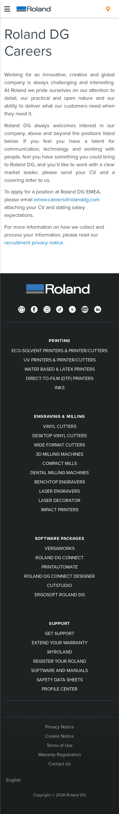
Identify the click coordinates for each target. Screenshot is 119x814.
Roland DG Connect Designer (59, 576)
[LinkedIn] (97, 309)
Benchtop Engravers (59, 482)
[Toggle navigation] (7, 9)
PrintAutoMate (59, 567)
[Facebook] (34, 309)
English (13, 780)
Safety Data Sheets (60, 679)
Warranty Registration (59, 754)
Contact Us (59, 764)
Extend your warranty (60, 642)
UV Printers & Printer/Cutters (60, 360)
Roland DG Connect (59, 557)
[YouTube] (85, 309)
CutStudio (59, 585)
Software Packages (59, 538)
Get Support (59, 633)
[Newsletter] (21, 309)
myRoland (59, 652)
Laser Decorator (59, 500)
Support (59, 623)
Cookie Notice (59, 736)
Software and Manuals (59, 670)
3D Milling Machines (59, 454)
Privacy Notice (59, 726)
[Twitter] (72, 309)
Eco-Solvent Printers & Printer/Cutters (59, 350)
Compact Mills (59, 463)
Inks (60, 387)
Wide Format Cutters (59, 445)
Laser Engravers (59, 491)
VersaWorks (60, 548)
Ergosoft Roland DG (60, 594)
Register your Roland (59, 661)
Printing (59, 340)
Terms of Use (60, 745)
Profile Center (60, 689)
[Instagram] (47, 309)
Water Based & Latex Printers (59, 369)
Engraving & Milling (59, 416)
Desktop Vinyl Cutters (59, 435)
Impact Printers (59, 509)
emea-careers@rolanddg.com (67, 199)
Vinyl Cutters (59, 426)
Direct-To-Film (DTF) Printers (59, 378)
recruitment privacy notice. (34, 242)
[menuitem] (108, 9)
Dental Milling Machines (59, 472)
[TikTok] (59, 309)
